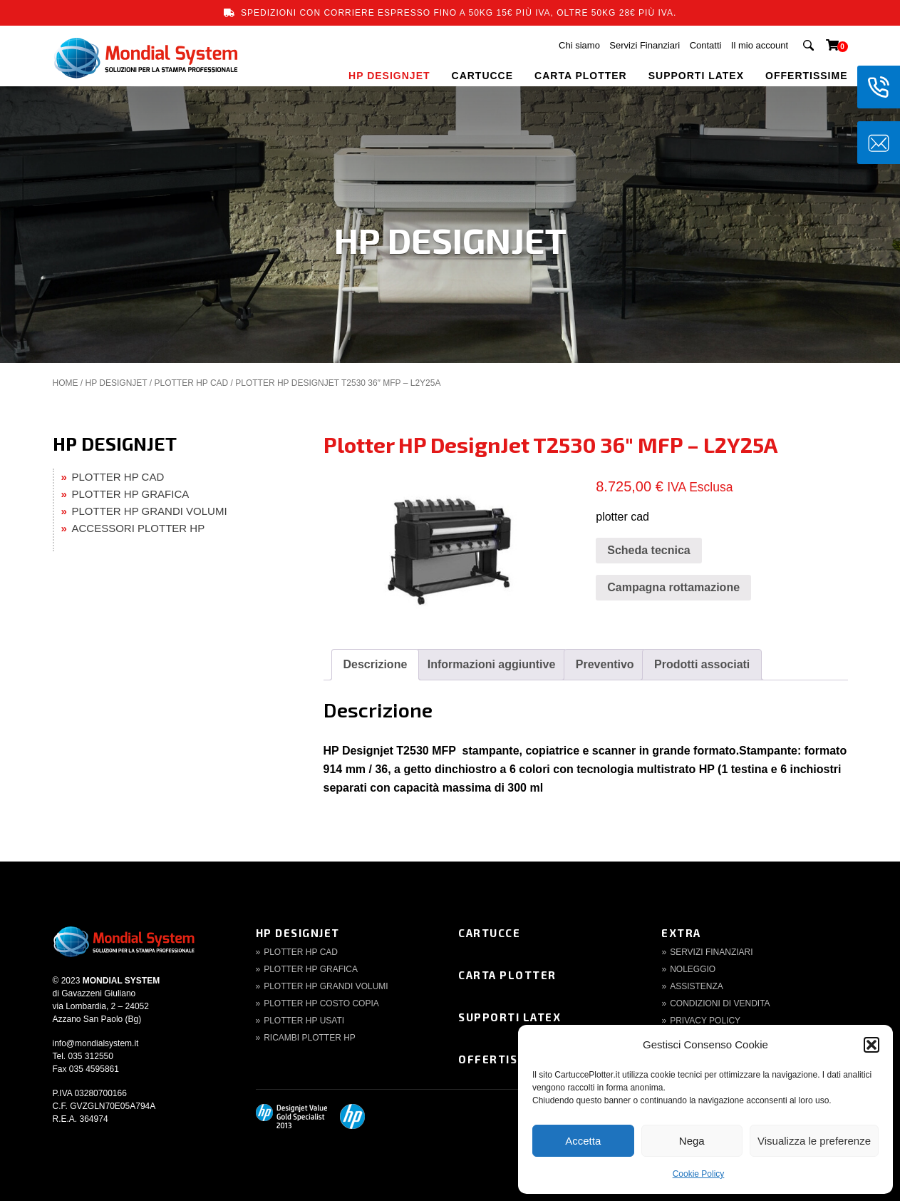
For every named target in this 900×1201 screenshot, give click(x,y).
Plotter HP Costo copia (321, 1003)
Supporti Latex (509, 1017)
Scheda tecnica (648, 550)
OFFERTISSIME (806, 75)
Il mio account (759, 45)
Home (65, 383)
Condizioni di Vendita (720, 1003)
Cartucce (489, 932)
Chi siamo (579, 45)
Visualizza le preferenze (814, 1141)
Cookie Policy (699, 1174)
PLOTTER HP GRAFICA (131, 494)
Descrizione (375, 664)
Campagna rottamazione (673, 587)
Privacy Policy (705, 1021)
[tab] (375, 664)
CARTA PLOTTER (580, 75)
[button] (871, 1045)
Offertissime (502, 1059)
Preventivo (605, 664)
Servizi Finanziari (644, 45)
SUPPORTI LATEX (696, 75)
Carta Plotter (507, 975)
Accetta (583, 1141)
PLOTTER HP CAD (191, 383)
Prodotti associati (702, 664)
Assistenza (696, 986)
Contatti (706, 45)
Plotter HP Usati (304, 1021)
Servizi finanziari (711, 952)
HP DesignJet (298, 932)
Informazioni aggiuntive (492, 664)
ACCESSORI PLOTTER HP (138, 528)
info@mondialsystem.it (96, 1043)
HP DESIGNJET (389, 75)
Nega (692, 1141)
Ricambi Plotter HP (310, 1038)
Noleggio (692, 969)
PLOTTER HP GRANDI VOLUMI (149, 511)
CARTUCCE (483, 75)
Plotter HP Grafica (311, 969)
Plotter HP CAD (301, 952)
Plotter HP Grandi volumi (326, 986)
